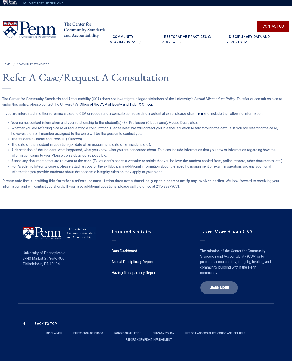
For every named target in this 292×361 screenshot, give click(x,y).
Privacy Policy (163, 333)
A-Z (24, 3)
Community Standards (121, 39)
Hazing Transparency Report (134, 273)
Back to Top (46, 323)
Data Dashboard (124, 251)
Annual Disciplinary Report (132, 262)
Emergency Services (88, 333)
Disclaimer (54, 333)
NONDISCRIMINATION (127, 333)
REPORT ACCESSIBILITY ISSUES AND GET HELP (215, 333)
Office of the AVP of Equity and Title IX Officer (115, 104)
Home (6, 64)
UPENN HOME (54, 3)
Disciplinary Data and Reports (248, 39)
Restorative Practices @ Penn (186, 39)
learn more (219, 287)
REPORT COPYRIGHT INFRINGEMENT (149, 339)
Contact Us (273, 26)
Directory (36, 3)
